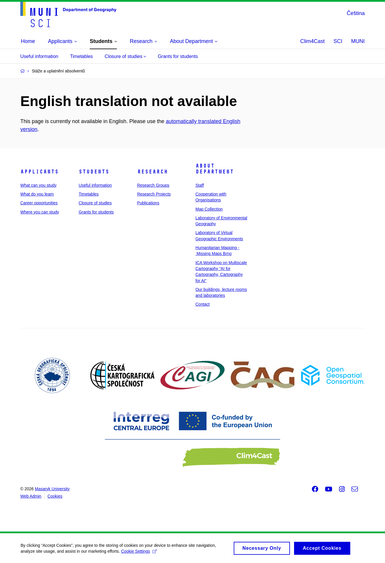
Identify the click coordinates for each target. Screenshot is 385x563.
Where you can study (39, 212)
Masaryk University (52, 488)
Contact (202, 304)
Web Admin (30, 496)
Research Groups (153, 185)
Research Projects (154, 194)
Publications (148, 203)
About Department (214, 169)
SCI (337, 41)
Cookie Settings (139, 553)
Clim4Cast (312, 41)
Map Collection (209, 209)
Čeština (356, 13)
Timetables (81, 56)
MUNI (358, 41)
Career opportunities (39, 203)
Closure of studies (125, 56)
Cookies (54, 496)
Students (94, 171)
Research (152, 171)
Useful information (39, 56)
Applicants (39, 171)
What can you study (38, 185)
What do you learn (37, 194)
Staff (199, 185)
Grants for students (178, 56)
